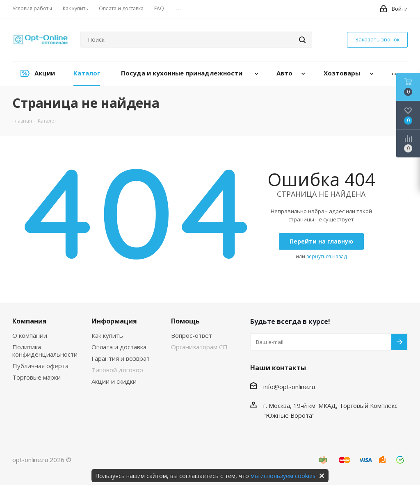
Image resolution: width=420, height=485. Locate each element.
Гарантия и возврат (120, 358)
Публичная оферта (40, 366)
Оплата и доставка (118, 347)
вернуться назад (326, 256)
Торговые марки (36, 377)
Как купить (107, 335)
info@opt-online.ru (289, 387)
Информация (114, 321)
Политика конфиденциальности (45, 350)
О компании (29, 335)
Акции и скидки (114, 381)
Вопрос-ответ (191, 335)
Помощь (185, 321)
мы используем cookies (283, 476)
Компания (29, 321)
